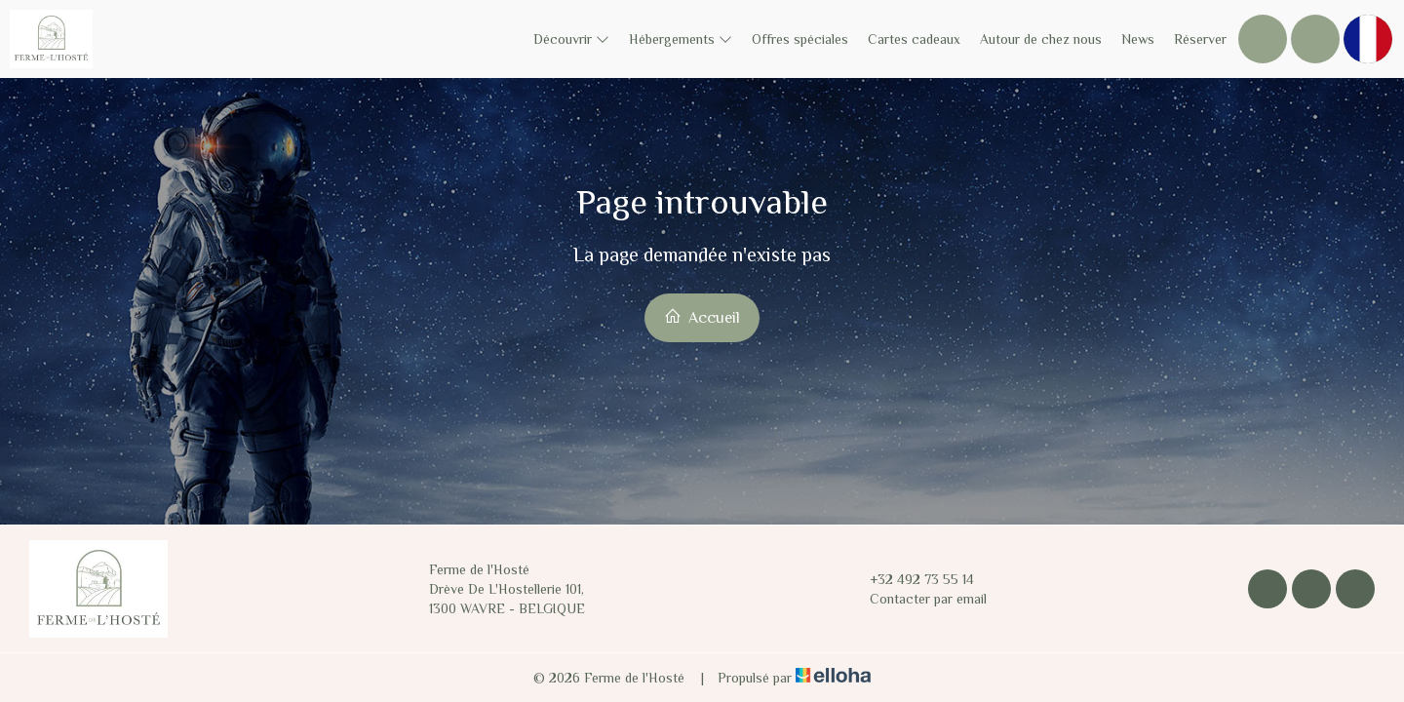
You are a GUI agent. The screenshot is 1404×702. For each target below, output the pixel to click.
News (1137, 39)
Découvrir (571, 39)
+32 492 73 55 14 (910, 579)
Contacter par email (917, 598)
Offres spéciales (800, 39)
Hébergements (680, 39)
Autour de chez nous (1041, 39)
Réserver (1200, 39)
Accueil (702, 317)
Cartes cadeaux (914, 39)
